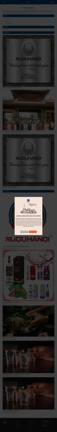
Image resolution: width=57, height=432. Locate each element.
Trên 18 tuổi (32, 231)
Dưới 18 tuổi (24, 231)
